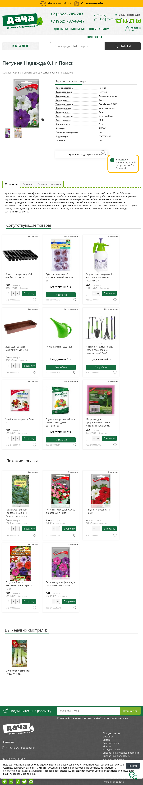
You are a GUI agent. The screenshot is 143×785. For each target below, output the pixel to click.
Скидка (107, 739)
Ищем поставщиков (114, 759)
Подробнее (61, 294)
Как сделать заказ (113, 749)
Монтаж (107, 746)
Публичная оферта (113, 781)
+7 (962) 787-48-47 (68, 21)
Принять (133, 765)
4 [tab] (101, 343)
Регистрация (133, 14)
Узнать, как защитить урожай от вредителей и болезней (126, 163)
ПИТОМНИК (78, 29)
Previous (92, 328)
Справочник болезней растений (121, 752)
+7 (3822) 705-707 (67, 13)
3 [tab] (98, 343)
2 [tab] (95, 343)
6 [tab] (108, 343)
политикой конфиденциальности (23, 770)
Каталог (20, 45)
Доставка (108, 736)
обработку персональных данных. (112, 717)
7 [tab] (111, 343)
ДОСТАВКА (61, 29)
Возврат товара (111, 743)
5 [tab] (104, 343)
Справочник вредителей (116, 755)
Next (110, 328)
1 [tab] (91, 343)
